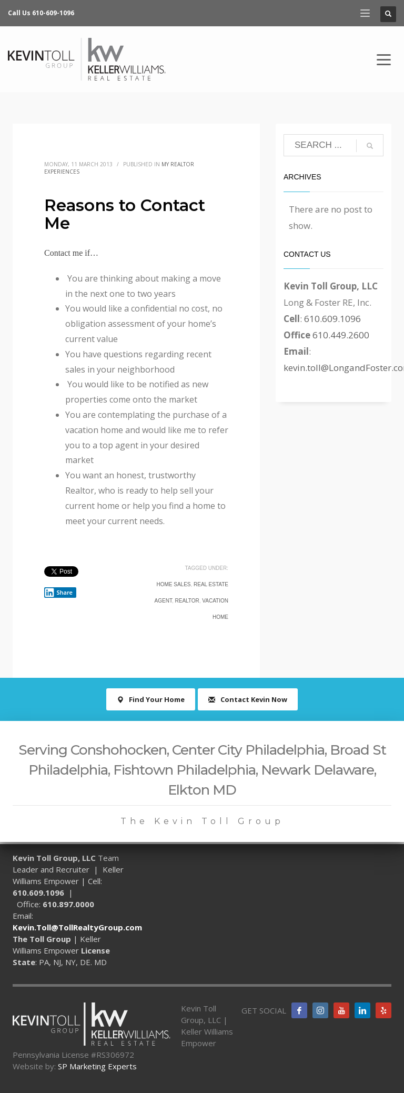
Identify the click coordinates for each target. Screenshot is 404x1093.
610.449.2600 (340, 335)
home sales (173, 584)
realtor (187, 601)
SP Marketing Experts (97, 1066)
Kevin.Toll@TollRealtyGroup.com (77, 927)
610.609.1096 (332, 319)
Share (58, 592)
